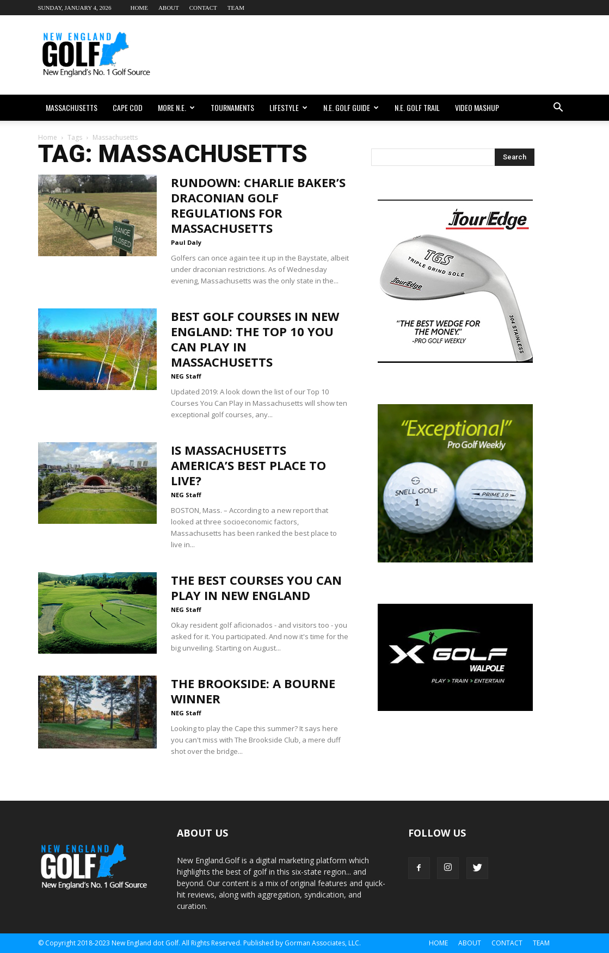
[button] (558, 108)
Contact (203, 7)
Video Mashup (477, 107)
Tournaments (232, 107)
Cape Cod (128, 107)
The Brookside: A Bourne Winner (253, 691)
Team (235, 7)
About (168, 7)
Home (138, 7)
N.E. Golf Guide (351, 107)
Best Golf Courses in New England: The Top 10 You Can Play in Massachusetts (255, 339)
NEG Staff (186, 376)
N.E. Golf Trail (417, 107)
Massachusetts (71, 107)
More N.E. (176, 107)
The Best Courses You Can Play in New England (256, 587)
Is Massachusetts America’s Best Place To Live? (248, 465)
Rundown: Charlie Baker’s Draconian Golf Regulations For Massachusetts (258, 205)
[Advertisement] (373, 55)
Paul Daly (186, 242)
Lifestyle (288, 107)
